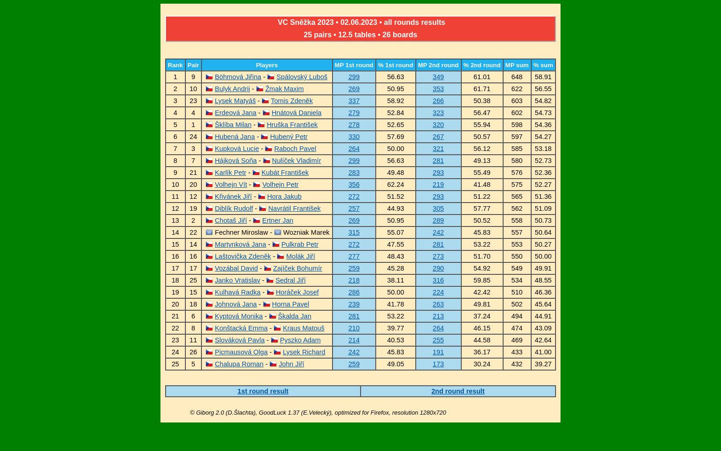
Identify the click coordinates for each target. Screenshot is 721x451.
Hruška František (292, 124)
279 (354, 112)
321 (438, 148)
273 (438, 256)
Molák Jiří (300, 256)
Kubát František (285, 172)
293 (438, 172)
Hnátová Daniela (296, 112)
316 (438, 280)
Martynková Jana (240, 244)
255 (438, 340)
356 (354, 184)
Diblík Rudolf (234, 208)
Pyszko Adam (300, 340)
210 (354, 328)
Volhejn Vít (231, 184)
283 (354, 172)
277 (354, 256)
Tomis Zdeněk (292, 100)
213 (438, 316)
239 (354, 304)
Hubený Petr (289, 136)
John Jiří (291, 364)
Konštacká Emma (241, 328)
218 (354, 280)
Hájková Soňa (236, 160)
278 (354, 124)
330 (354, 136)
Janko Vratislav (237, 280)
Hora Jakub (284, 196)
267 (438, 136)
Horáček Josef (297, 292)
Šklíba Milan (233, 124)
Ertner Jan (277, 220)
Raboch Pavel (295, 148)
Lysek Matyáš (235, 100)
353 (438, 89)
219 (438, 184)
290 (438, 268)
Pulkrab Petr (300, 244)
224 (438, 292)
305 (438, 208)
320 (438, 124)
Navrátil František (294, 208)
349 (438, 77)
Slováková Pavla (239, 340)
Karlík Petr (230, 172)
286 (354, 292)
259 (354, 268)
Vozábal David (236, 268)
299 (354, 77)
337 (354, 100)
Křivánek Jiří (233, 196)
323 (438, 112)
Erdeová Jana (235, 112)
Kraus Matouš (303, 328)
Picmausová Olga (241, 352)
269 (354, 89)
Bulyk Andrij (232, 89)
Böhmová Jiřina (238, 77)
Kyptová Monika (239, 316)
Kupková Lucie (237, 148)
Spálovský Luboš (301, 77)
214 (354, 340)
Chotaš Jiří (231, 220)
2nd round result (458, 391)
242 (438, 232)
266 (438, 100)
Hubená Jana (235, 136)
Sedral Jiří (290, 280)
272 (354, 196)
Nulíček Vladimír (296, 160)
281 (438, 160)
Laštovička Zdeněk (243, 256)
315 (354, 232)
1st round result (263, 391)
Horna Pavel (290, 304)
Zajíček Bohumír (297, 268)
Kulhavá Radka (237, 292)
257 (354, 208)
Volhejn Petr (280, 184)
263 (438, 304)
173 (438, 364)
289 (438, 220)
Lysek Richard (304, 352)
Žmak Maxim (284, 89)
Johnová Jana (236, 304)
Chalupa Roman (239, 364)
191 (438, 352)
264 (354, 148)
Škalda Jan (295, 316)
